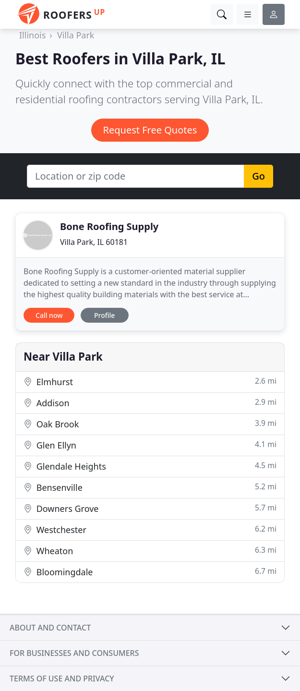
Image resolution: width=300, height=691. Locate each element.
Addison (150, 403)
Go (258, 176)
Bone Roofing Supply (109, 226)
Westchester (150, 529)
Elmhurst (150, 382)
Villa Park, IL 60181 (94, 242)
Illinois (32, 35)
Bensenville (150, 487)
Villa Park (76, 35)
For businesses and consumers (74, 653)
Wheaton (150, 551)
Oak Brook (150, 424)
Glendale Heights (150, 466)
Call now (49, 315)
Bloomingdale (150, 572)
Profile (104, 315)
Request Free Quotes (150, 129)
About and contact (50, 627)
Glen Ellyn (150, 445)
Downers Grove (150, 508)
